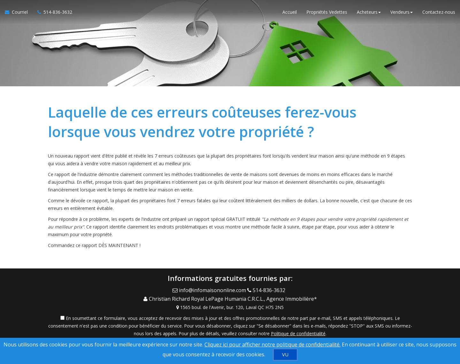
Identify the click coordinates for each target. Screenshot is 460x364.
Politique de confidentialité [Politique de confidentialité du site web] (298, 331)
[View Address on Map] (230, 304)
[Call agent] (267, 289)
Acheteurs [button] (369, 13)
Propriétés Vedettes (326, 13)
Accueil (289, 13)
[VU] (285, 354)
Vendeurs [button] (401, 13)
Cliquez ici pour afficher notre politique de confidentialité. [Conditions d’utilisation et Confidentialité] (272, 344)
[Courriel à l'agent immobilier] (19, 13)
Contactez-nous (438, 13)
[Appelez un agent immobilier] (52, 13)
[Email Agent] (209, 289)
